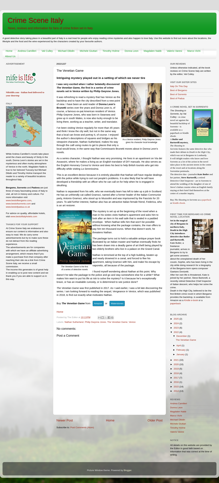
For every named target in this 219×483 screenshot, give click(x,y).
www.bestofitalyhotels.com (23, 216)
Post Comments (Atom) (82, 427)
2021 (176, 360)
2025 (176, 319)
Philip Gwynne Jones (95, 322)
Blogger (127, 470)
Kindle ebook (179, 203)
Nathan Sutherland (74, 322)
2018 (176, 373)
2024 (176, 323)
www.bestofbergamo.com (19, 200)
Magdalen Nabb (153, 50)
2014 (176, 391)
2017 (176, 377)
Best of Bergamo (178, 90)
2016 (176, 382)
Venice (132, 322)
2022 (176, 332)
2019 (176, 368)
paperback (206, 199)
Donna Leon (131, 50)
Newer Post (64, 420)
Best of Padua (177, 98)
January (180, 354)
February (181, 350)
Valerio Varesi (174, 50)
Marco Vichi (193, 50)
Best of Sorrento (178, 94)
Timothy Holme (111, 50)
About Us (10, 56)
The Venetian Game (117, 322)
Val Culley (47, 50)
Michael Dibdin (66, 50)
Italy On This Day (178, 86)
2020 (176, 364)
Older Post (155, 420)
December (181, 336)
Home (9, 50)
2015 (176, 386)
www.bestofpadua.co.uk (18, 207)
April (179, 345)
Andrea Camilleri (27, 50)
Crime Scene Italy (35, 20)
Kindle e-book (191, 300)
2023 (176, 327)
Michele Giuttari (88, 50)
